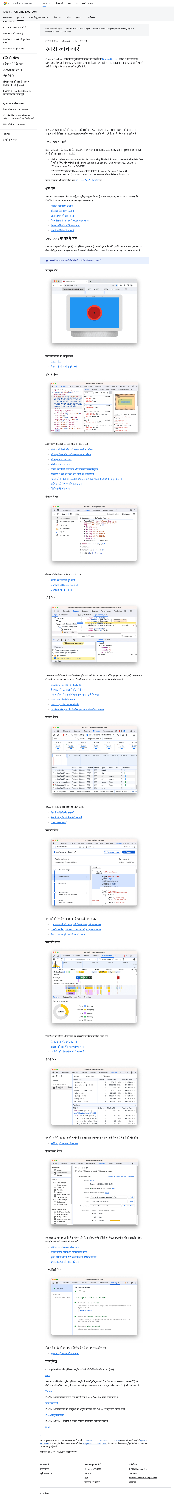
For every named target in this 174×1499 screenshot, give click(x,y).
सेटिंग (68, 17)
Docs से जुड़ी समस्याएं (54, 1415)
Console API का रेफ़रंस (61, 590)
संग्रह (86, 1477)
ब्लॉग (70, 3)
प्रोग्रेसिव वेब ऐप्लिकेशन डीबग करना (65, 1247)
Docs (6, 11)
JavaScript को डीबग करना (62, 216)
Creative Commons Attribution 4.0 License (102, 1440)
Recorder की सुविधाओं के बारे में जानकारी (68, 934)
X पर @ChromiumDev (138, 1469)
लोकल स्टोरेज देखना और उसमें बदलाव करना (69, 1252)
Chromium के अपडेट (93, 1469)
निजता (47, 1493)
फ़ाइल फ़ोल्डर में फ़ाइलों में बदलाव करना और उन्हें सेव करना (75, 695)
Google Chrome (110, 59)
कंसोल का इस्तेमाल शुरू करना (63, 580)
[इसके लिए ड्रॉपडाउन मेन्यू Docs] (50, 3)
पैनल (56, 17)
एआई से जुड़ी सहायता (37, 17)
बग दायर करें (44, 1469)
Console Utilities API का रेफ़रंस (65, 585)
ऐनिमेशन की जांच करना (60, 488)
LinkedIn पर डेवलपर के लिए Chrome (143, 1477)
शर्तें (41, 1493)
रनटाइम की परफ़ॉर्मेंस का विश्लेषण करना (67, 1047)
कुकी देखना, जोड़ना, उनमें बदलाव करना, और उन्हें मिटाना (73, 1257)
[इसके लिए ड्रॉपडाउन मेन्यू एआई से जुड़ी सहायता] (48, 17)
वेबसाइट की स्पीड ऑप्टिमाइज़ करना (65, 225)
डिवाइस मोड (56, 362)
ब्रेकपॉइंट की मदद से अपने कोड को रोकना (68, 690)
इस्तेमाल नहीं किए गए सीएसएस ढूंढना (66, 484)
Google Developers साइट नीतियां (95, 1443)
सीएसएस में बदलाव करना (61, 459)
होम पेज (48, 41)
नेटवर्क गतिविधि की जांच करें (62, 230)
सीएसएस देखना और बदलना (62, 211)
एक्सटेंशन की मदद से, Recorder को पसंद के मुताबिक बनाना (76, 929)
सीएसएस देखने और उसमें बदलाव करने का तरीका (71, 454)
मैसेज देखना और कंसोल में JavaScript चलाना (70, 220)
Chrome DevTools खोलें (87, 180)
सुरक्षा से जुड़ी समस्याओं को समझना (65, 1353)
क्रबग (47, 1375)
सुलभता (78, 17)
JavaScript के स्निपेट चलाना (63, 699)
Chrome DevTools (25, 11)
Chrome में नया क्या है (84, 3)
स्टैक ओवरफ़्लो (51, 1403)
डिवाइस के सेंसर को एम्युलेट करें (64, 366)
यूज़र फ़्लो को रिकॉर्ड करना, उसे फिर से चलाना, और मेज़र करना (76, 924)
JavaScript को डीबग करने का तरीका (66, 685)
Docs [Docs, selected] (44, 3)
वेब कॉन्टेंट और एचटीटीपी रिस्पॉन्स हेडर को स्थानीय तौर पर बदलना (77, 709)
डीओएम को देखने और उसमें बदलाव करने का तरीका (72, 449)
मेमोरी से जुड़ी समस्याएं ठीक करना (64, 1143)
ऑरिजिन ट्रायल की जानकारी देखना (65, 1262)
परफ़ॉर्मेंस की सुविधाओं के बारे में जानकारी (67, 1051)
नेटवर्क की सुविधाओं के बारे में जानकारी (66, 817)
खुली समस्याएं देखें (46, 1473)
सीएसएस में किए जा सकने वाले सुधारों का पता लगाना (72, 474)
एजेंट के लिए (90, 17)
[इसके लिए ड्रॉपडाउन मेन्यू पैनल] (61, 17)
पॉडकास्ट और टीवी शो (92, 1482)
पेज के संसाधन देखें (58, 822)
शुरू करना (83, 41)
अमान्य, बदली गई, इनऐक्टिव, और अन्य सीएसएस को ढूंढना (74, 469)
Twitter (48, 1391)
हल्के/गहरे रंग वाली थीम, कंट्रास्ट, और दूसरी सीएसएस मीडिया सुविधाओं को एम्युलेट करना (86, 479)
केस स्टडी (59, 3)
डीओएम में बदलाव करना (60, 464)
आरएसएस (132, 1482)
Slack (48, 1427)
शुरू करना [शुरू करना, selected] (20, 17)
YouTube (132, 1473)
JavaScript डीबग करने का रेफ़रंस (65, 704)
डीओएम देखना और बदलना (62, 206)
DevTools (7, 17)
